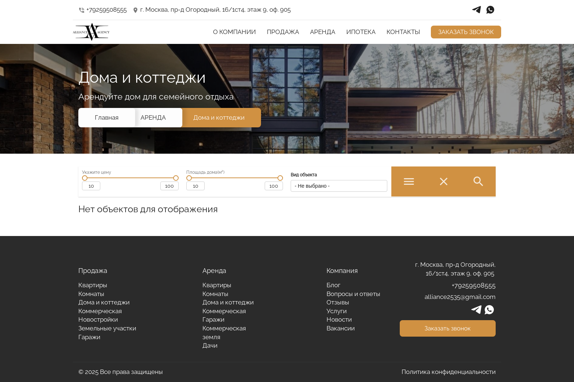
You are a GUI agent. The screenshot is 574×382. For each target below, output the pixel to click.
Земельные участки (107, 328)
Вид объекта (304, 174)
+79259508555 (102, 9)
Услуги (337, 311)
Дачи (209, 345)
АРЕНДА (322, 31)
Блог (333, 285)
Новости (339, 319)
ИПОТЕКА (361, 31)
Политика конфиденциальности (449, 371)
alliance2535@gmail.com (460, 296)
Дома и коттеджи (219, 117)
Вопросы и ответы (353, 293)
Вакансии (341, 328)
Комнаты (91, 293)
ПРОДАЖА (283, 31)
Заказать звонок (448, 328)
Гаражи (89, 337)
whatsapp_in (490, 9)
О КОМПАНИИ (234, 31)
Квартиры (92, 285)
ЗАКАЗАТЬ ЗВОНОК (466, 31)
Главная (107, 117)
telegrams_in (476, 9)
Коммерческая (100, 311)
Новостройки (98, 319)
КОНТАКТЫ (403, 31)
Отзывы (338, 302)
